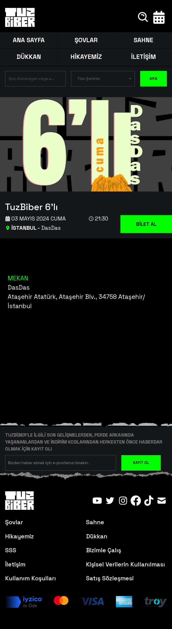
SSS (10, 550)
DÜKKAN (29, 57)
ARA (153, 78)
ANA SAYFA (29, 40)
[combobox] (31, 79)
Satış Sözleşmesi (110, 578)
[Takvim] (159, 17)
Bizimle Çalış (103, 550)
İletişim (15, 564)
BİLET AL (146, 224)
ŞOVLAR (86, 40)
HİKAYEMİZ (86, 57)
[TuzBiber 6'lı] (88, 206)
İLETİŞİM (143, 57)
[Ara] (143, 17)
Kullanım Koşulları (30, 578)
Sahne (95, 522)
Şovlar (14, 522)
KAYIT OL (141, 462)
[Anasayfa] (20, 17)
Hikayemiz (19, 536)
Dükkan (96, 536)
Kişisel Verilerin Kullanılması (125, 564)
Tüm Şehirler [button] (88, 78)
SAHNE (143, 40)
